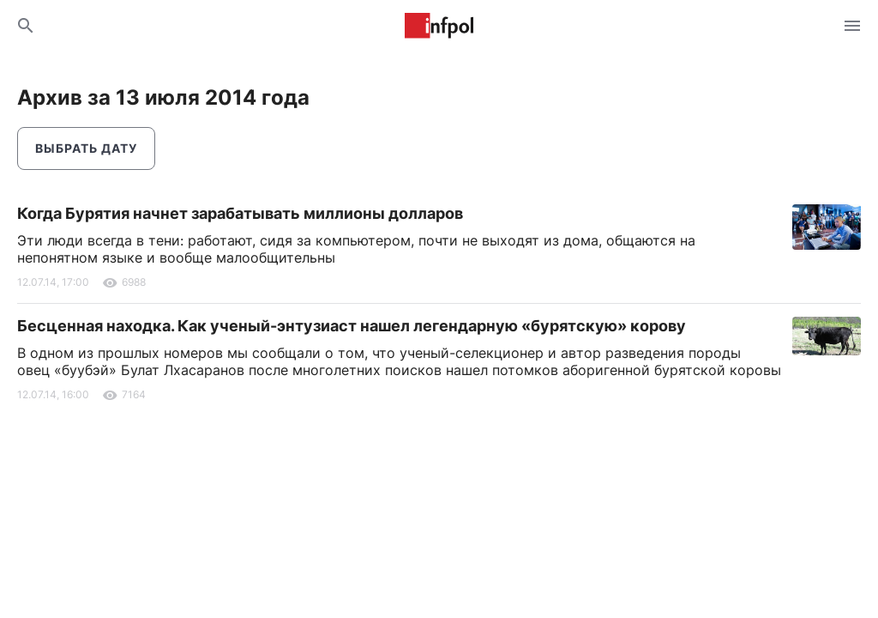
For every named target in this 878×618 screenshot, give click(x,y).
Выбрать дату (86, 148)
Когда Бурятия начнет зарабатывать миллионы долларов (240, 213)
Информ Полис (439, 25)
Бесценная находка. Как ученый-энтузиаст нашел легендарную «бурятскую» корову (351, 326)
